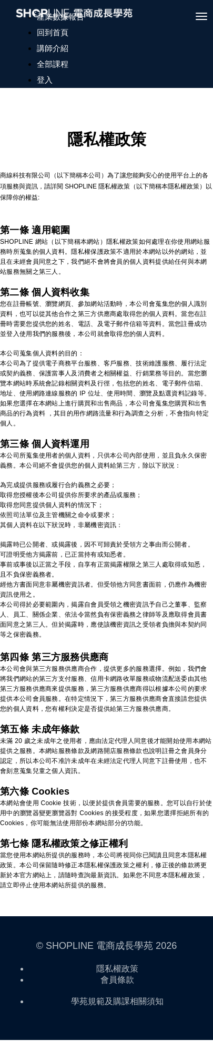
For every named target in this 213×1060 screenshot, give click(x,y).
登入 (45, 79)
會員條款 (117, 979)
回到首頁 (52, 32)
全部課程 (52, 64)
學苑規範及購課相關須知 (117, 1001)
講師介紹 (52, 48)
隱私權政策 (117, 968)
